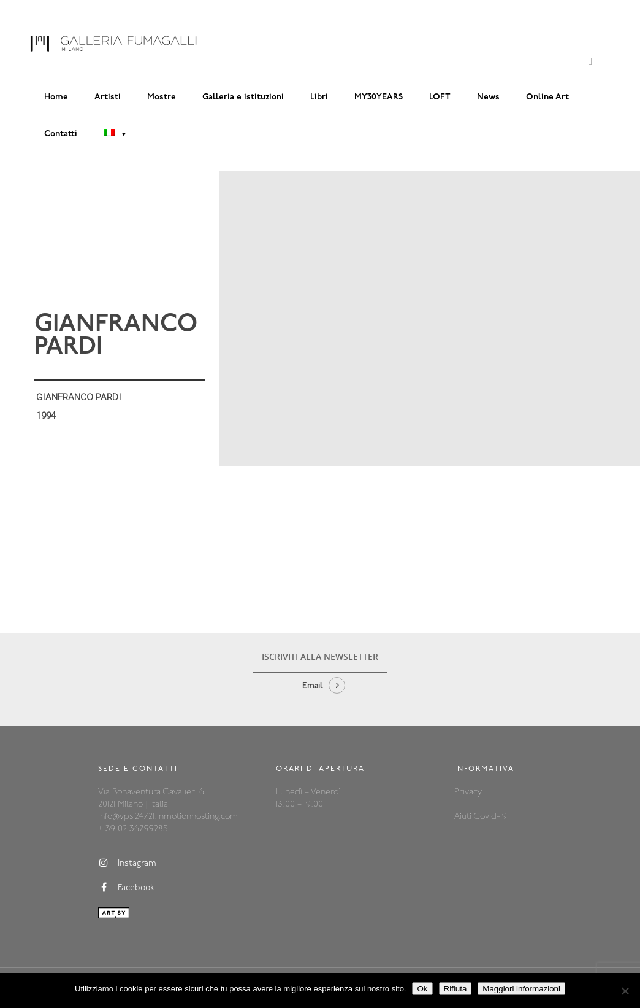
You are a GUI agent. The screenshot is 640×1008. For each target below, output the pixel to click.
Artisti (107, 97)
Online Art (547, 97)
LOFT (440, 97)
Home (56, 97)
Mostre (161, 97)
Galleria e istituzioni (243, 97)
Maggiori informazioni (521, 988)
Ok (422, 988)
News (488, 97)
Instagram (127, 863)
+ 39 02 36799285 (132, 829)
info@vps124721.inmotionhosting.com (168, 816)
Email (312, 686)
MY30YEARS (378, 97)
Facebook (126, 887)
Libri (319, 97)
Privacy (468, 792)
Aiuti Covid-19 (480, 816)
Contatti (60, 134)
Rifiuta (455, 988)
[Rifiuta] (625, 991)
